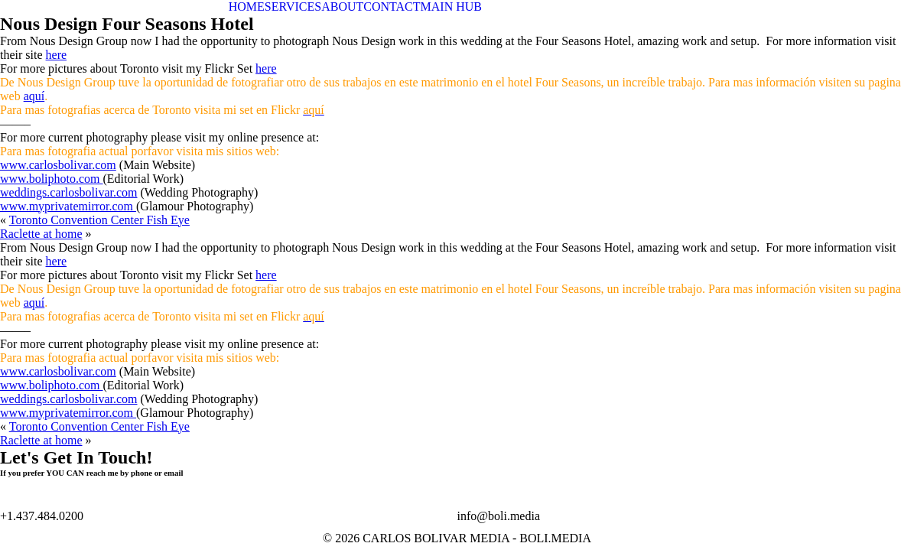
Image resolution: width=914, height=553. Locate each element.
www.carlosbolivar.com (58, 164)
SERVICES (293, 6)
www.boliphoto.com (51, 178)
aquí (34, 95)
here (56, 54)
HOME (247, 6)
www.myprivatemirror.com (68, 206)
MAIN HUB (451, 6)
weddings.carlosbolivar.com (69, 192)
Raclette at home (41, 233)
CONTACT (391, 6)
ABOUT (342, 6)
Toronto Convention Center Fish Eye (99, 219)
